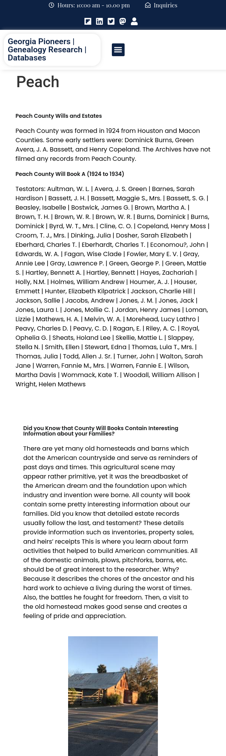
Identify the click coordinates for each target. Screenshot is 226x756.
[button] (118, 49)
